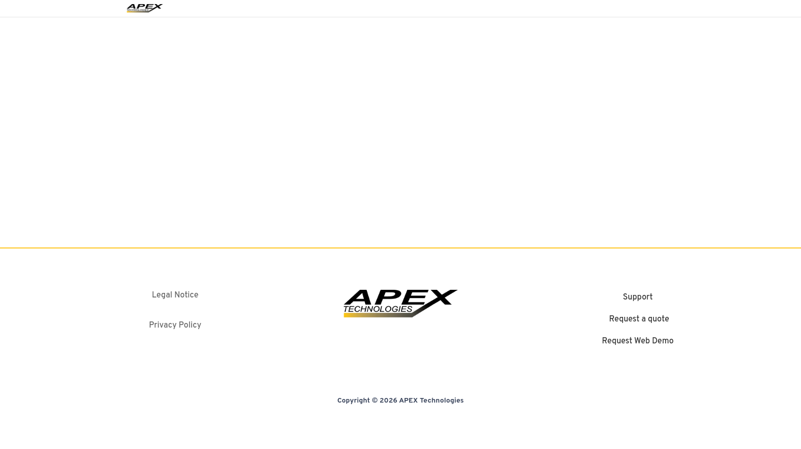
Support (638, 298)
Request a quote (639, 320)
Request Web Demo (637, 342)
